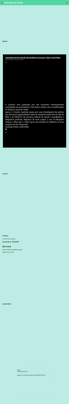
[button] (6, 63)
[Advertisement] (34, 160)
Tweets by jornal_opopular (8, 238)
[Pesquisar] (25, 2)
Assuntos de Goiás (13, 2)
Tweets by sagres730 (22, 371)
